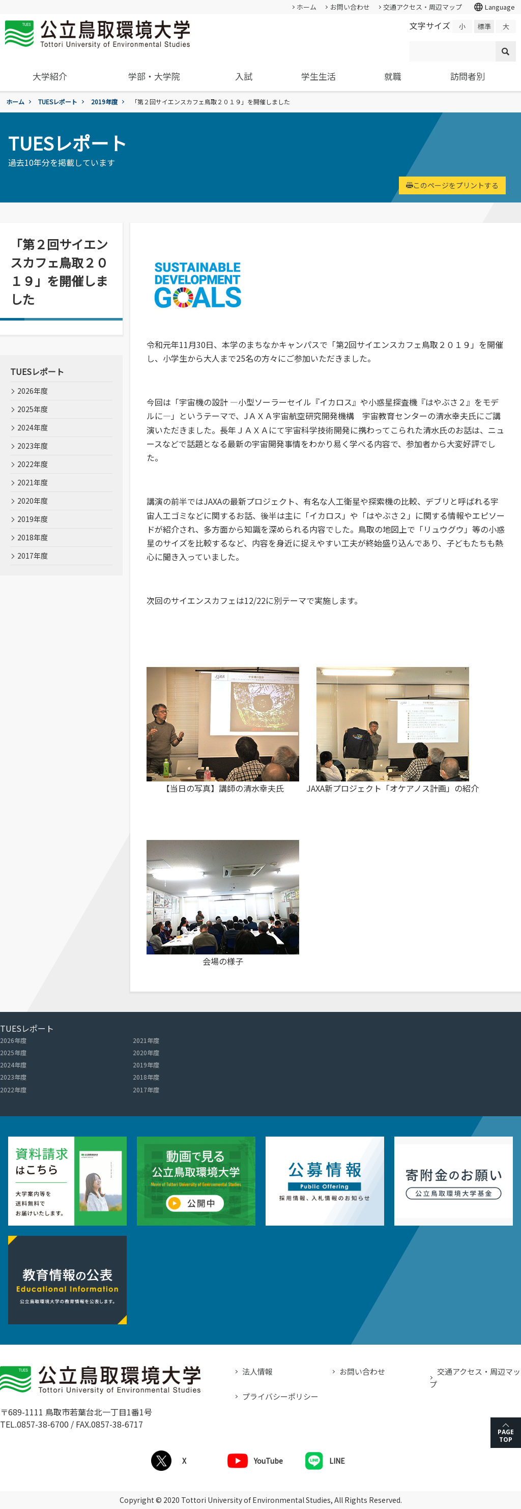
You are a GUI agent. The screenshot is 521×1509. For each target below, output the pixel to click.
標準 (484, 26)
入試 (243, 76)
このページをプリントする (452, 185)
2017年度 (32, 555)
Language (494, 7)
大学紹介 (50, 76)
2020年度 (32, 501)
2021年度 (32, 482)
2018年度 (32, 537)
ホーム (306, 7)
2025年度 (32, 409)
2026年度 (32, 391)
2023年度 (32, 446)
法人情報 (257, 1371)
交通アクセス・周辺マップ (422, 7)
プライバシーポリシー (280, 1396)
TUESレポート (57, 101)
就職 (392, 76)
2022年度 (32, 464)
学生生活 (318, 76)
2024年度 (32, 427)
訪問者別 (467, 76)
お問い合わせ (350, 7)
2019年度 (104, 101)
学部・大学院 (154, 76)
